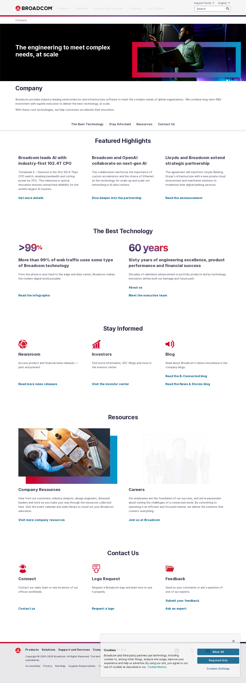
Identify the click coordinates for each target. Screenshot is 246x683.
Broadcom (34, 8)
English (224, 2)
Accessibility (32, 665)
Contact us (26, 608)
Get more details (30, 198)
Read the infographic (34, 295)
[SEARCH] (212, 8)
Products (32, 649)
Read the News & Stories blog (187, 384)
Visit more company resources (41, 520)
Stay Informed (120, 124)
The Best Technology (87, 124)
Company (99, 649)
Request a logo (103, 608)
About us (135, 287)
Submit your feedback (182, 600)
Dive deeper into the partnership (116, 198)
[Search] (227, 8)
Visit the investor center (110, 384)
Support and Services (74, 649)
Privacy (47, 665)
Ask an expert (175, 608)
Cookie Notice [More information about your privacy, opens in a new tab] (157, 666)
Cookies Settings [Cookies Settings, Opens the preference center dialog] (218, 668)
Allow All (218, 651)
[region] (170, 655)
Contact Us (166, 124)
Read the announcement (183, 198)
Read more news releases (37, 384)
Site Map (60, 665)
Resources (144, 124)
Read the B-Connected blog (186, 376)
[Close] (233, 641)
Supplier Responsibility (81, 665)
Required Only (218, 660)
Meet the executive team (148, 295)
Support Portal (204, 2)
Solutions (48, 649)
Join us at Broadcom (144, 520)
